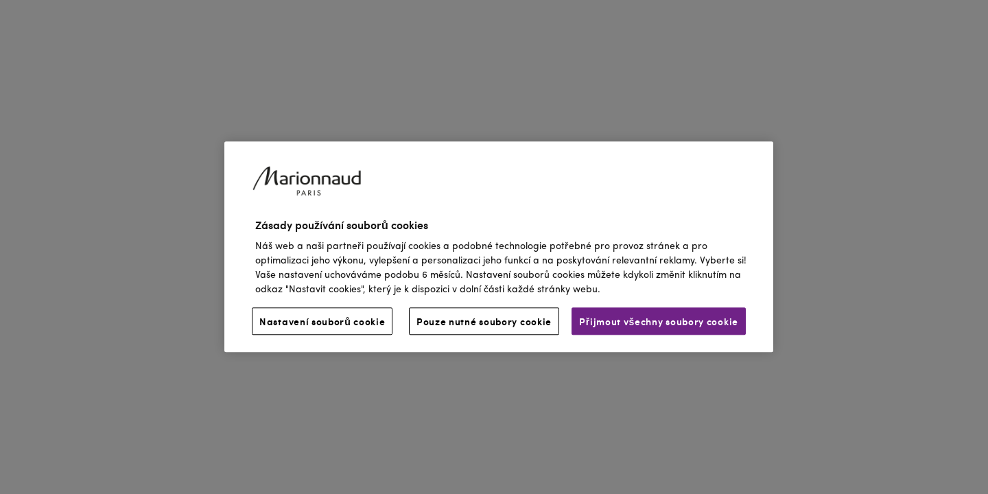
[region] (498, 246)
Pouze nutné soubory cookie (484, 322)
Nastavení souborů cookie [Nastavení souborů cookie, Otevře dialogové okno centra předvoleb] (322, 322)
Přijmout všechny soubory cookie (658, 322)
